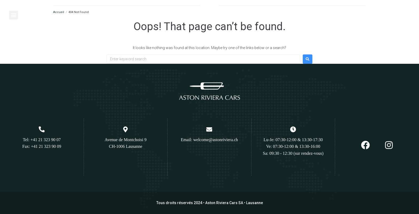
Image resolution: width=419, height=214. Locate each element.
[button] (13, 15)
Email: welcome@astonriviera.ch (209, 139)
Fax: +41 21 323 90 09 (41, 146)
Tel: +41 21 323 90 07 (42, 139)
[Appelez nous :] (367, 13)
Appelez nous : (385, 11)
